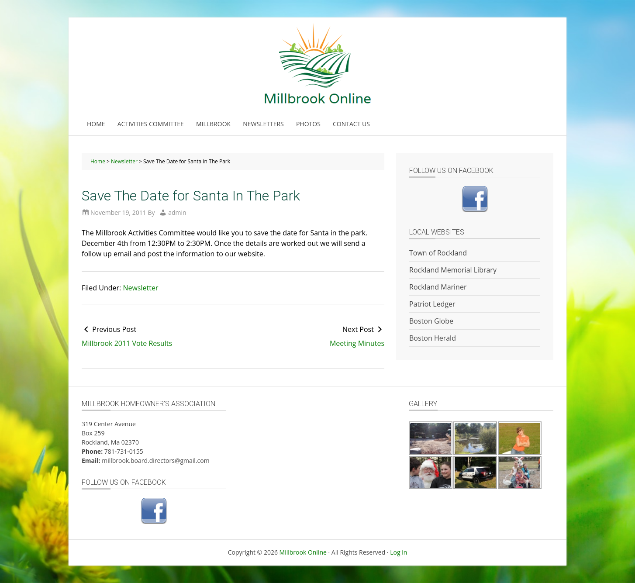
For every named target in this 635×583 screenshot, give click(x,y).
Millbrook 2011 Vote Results (127, 343)
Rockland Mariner (437, 287)
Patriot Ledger (432, 304)
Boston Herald (432, 338)
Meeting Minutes (357, 343)
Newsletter (140, 288)
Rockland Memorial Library (453, 270)
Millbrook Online (303, 552)
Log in (398, 552)
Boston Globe (431, 321)
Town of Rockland (438, 253)
